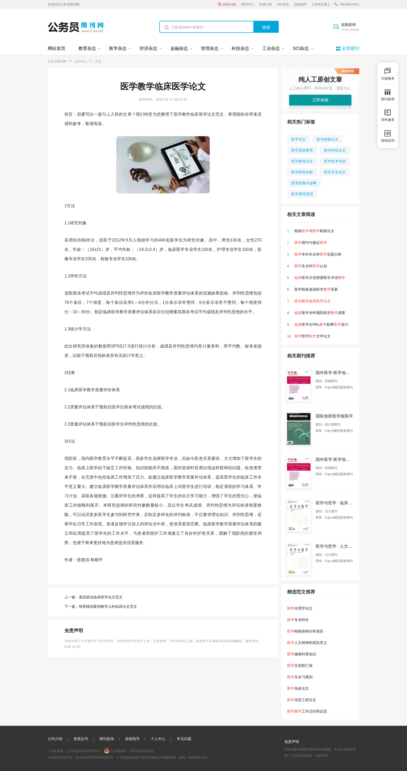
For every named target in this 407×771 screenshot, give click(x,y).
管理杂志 (210, 48)
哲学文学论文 (312, 336)
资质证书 (80, 739)
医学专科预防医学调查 (319, 313)
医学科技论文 (335, 150)
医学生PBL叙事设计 (321, 324)
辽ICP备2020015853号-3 (83, 751)
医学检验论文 (327, 139)
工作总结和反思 (307, 711)
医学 (174, 240)
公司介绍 (55, 739)
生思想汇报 (300, 665)
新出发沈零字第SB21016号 (94, 757)
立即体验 (320, 100)
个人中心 (158, 739)
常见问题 (184, 739)
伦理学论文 (300, 608)
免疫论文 (298, 688)
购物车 (229, 4)
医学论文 (298, 139)
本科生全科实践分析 (318, 254)
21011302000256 (141, 751)
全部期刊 (350, 48)
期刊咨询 (106, 739)
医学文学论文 (335, 172)
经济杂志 (148, 48)
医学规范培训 (302, 194)
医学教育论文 (302, 161)
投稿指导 (300, 4)
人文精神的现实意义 (307, 643)
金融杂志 (179, 48)
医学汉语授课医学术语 (319, 278)
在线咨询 (350, 27)
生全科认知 (310, 266)
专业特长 (298, 620)
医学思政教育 (302, 150)
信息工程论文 (301, 700)
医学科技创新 (302, 172)
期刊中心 (247, 4)
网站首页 (56, 48)
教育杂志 (87, 48)
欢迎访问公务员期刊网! (64, 4)
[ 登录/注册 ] (320, 4)
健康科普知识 (301, 654)
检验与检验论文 (314, 231)
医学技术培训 (335, 161)
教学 (169, 293)
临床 (107, 312)
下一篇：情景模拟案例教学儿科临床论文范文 (100, 606)
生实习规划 (300, 677)
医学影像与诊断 (304, 183)
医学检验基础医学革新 (316, 289)
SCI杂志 (283, 4)
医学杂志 (118, 48)
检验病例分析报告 (305, 631)
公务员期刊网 (57, 61)
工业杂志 (271, 48)
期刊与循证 (310, 242)
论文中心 (80, 61)
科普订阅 (265, 4)
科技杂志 (240, 48)
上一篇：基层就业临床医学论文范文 (93, 597)
